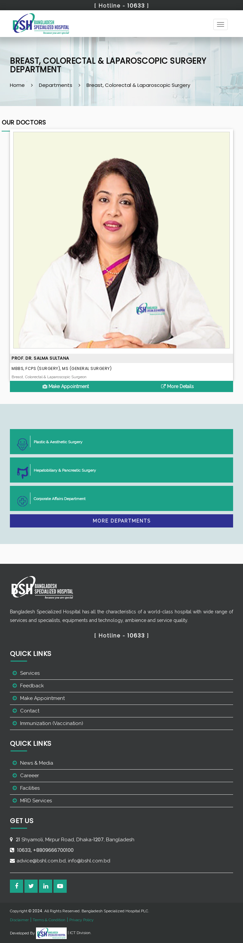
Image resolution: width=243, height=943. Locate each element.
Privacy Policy (81, 920)
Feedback (32, 686)
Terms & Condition (49, 920)
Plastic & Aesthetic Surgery (55, 441)
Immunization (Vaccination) (51, 723)
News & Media (36, 763)
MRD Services (36, 801)
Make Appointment (66, 386)
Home (17, 85)
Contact (29, 711)
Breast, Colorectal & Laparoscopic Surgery (138, 85)
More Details (177, 386)
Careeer (29, 776)
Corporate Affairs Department (57, 498)
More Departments (122, 521)
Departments (55, 85)
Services (30, 673)
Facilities (30, 788)
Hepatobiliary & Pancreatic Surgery (62, 470)
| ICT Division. (63, 932)
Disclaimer (19, 920)
